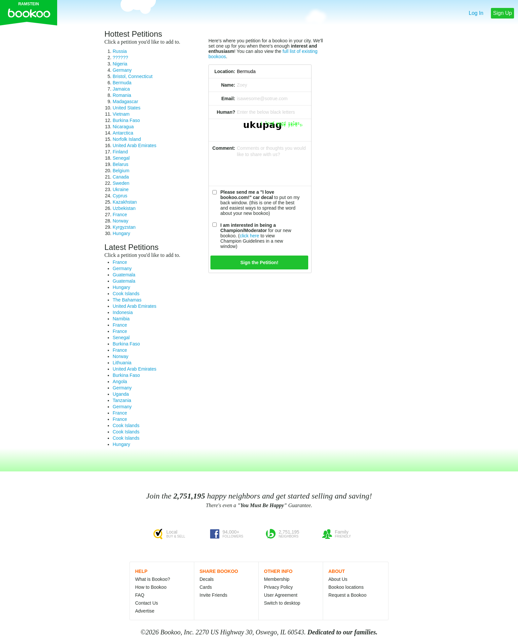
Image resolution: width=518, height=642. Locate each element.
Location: (224, 71)
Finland (120, 151)
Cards (206, 587)
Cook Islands (126, 293)
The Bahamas (127, 299)
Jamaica (121, 89)
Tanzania (122, 400)
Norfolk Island (127, 139)
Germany (122, 70)
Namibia (121, 318)
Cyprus (120, 195)
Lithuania (122, 362)
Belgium (121, 170)
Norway (120, 220)
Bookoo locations (346, 587)
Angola (120, 381)
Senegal (121, 158)
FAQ (139, 595)
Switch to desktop (282, 603)
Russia (120, 51)
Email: (228, 98)
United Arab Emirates (134, 145)
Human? (226, 112)
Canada (121, 177)
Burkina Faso (126, 120)
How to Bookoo (150, 587)
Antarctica (123, 133)
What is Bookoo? (152, 579)
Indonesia (123, 312)
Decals (207, 579)
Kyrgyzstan (124, 227)
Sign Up (502, 13)
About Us (338, 579)
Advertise (144, 611)
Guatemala (124, 274)
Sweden (121, 183)
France (120, 214)
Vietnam (121, 114)
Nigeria (120, 63)
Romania (122, 95)
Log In (476, 13)
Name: (228, 85)
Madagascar (125, 101)
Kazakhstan (125, 202)
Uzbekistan (124, 208)
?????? (120, 57)
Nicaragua (123, 126)
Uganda (121, 394)
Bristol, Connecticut (133, 76)
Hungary (121, 233)
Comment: (223, 148)
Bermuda (122, 82)
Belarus (120, 164)
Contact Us (146, 603)
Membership (276, 579)
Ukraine (121, 189)
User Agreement (280, 595)
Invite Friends (213, 595)
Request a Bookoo (347, 595)
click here (249, 235)
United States (126, 107)
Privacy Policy (278, 587)
